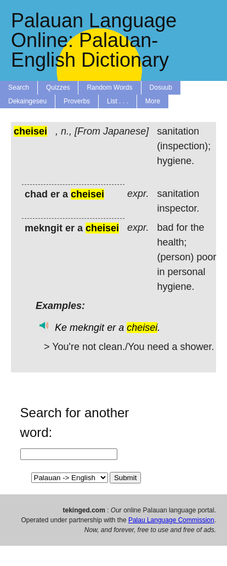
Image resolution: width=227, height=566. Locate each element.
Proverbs (77, 101)
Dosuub (161, 87)
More (152, 101)
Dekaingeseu (27, 101)
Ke (61, 327)
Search (18, 87)
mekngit (87, 327)
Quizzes (58, 87)
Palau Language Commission (171, 520)
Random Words (109, 87)
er (111, 327)
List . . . (117, 101)
